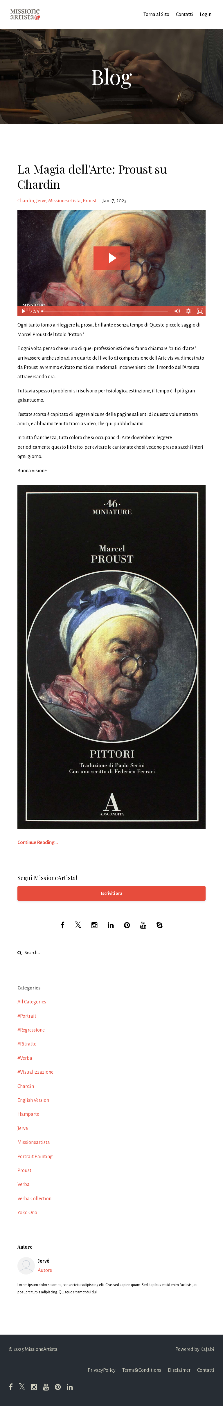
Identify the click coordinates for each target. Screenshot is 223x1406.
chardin (25, 200)
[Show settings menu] (188, 311)
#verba (24, 1058)
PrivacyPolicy (102, 1370)
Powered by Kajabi (194, 1349)
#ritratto (27, 1044)
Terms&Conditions (141, 1370)
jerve (41, 200)
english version (33, 1100)
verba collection (34, 1198)
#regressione (31, 1030)
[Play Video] (23, 311)
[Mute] (177, 311)
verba (23, 1184)
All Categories (31, 1002)
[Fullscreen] (200, 311)
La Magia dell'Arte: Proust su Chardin (92, 176)
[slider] (105, 311)
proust (90, 200)
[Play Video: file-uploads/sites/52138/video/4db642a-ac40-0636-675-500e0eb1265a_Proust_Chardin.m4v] (111, 258)
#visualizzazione (35, 1072)
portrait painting (35, 1156)
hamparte (28, 1114)
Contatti (184, 14)
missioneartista (64, 200)
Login (205, 14)
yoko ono (27, 1212)
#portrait (26, 1016)
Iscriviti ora (111, 893)
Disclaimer (179, 1370)
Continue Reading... (37, 842)
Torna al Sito (156, 14)
